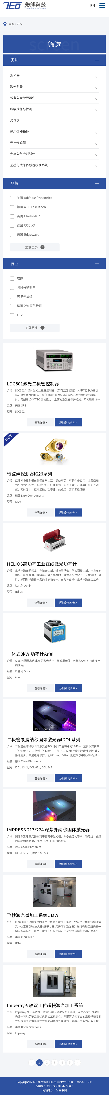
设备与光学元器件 (22, 97)
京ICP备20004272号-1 (60, 1086)
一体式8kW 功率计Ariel (30, 654)
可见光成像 (25, 296)
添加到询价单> (68, 422)
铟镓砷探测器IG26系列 (29, 473)
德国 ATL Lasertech (31, 207)
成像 (20, 278)
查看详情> (40, 422)
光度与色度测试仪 (22, 154)
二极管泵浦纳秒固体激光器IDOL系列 (43, 739)
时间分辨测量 (26, 287)
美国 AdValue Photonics (34, 197)
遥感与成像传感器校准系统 (29, 165)
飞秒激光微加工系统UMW (32, 915)
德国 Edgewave (28, 234)
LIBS (20, 315)
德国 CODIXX (26, 225)
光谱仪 (15, 120)
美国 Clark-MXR (28, 216)
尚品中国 (61, 1090)
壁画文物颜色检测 (29, 305)
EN (92, 5)
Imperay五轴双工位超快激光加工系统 (45, 1005)
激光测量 (16, 86)
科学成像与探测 (21, 109)
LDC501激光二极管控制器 (33, 383)
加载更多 (31, 247)
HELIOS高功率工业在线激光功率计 (42, 564)
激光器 (15, 75)
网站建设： (49, 1090)
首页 (11, 24)
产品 (19, 24)
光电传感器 (18, 142)
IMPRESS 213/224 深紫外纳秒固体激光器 (48, 829)
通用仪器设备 (19, 131)
